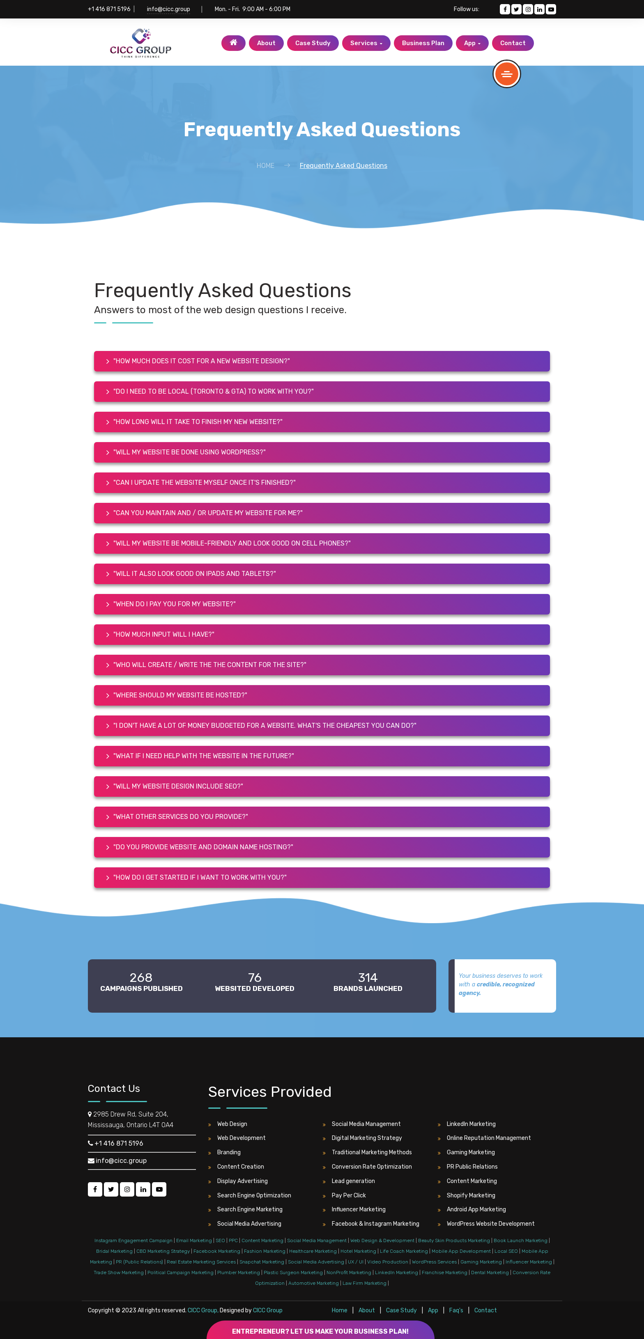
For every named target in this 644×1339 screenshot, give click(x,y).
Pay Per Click (344, 1195)
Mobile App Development (461, 1251)
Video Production (387, 1262)
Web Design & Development (382, 1240)
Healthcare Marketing (313, 1251)
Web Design (227, 1124)
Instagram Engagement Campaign (133, 1240)
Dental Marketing (490, 1272)
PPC (233, 1240)
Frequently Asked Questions (343, 166)
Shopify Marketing (466, 1195)
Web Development (237, 1138)
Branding (224, 1152)
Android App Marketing (472, 1209)
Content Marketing (467, 1181)
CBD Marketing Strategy (163, 1251)
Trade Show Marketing (119, 1272)
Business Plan (423, 43)
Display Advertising (238, 1181)
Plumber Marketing (238, 1272)
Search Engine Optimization (249, 1195)
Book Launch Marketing (520, 1240)
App (472, 43)
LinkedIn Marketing (467, 1124)
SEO (220, 1240)
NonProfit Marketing (349, 1272)
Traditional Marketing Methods (367, 1152)
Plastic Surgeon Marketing (293, 1272)
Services (366, 43)
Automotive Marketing (313, 1283)
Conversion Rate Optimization (367, 1167)
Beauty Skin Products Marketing (454, 1240)
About (266, 43)
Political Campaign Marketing (180, 1272)
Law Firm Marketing (364, 1283)
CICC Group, (203, 1310)
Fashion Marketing (264, 1251)
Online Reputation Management (484, 1138)
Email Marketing (194, 1240)
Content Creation (236, 1167)
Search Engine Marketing (245, 1209)
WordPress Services (434, 1262)
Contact (513, 43)
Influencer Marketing (354, 1209)
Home (265, 166)
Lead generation (349, 1181)
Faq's (457, 1310)
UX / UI (355, 1262)
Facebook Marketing (216, 1251)
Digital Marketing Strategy (362, 1138)
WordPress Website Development (486, 1224)
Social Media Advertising (244, 1224)
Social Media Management (362, 1124)
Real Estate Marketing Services (201, 1262)
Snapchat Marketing (261, 1262)
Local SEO (506, 1251)
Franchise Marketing (444, 1272)
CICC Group (268, 1310)
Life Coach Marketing (404, 1251)
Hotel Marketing (358, 1251)
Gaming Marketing (466, 1152)
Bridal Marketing (114, 1251)
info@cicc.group (168, 9)
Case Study (313, 43)
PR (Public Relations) (139, 1262)
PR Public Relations (468, 1167)
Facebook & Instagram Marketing (371, 1224)
